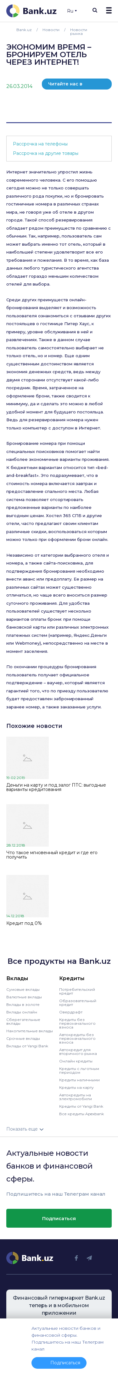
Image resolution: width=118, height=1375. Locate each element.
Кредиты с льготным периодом (79, 1070)
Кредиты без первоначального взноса (77, 1023)
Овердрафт (70, 1012)
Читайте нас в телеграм (65, 85)
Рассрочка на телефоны (40, 144)
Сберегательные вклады (23, 1021)
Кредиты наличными (79, 1080)
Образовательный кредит (77, 1002)
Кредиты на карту (76, 1087)
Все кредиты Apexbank (81, 1113)
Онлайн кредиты (76, 1061)
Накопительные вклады (29, 1031)
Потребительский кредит (77, 991)
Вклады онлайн (21, 1012)
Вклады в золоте (23, 1004)
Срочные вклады (23, 1038)
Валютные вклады (24, 997)
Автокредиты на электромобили (75, 1097)
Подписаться (59, 1218)
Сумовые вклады (23, 989)
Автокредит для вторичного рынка (78, 1051)
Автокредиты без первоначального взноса (77, 1038)
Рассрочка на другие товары (45, 153)
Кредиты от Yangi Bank (81, 1106)
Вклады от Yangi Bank (27, 1046)
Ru (72, 11)
